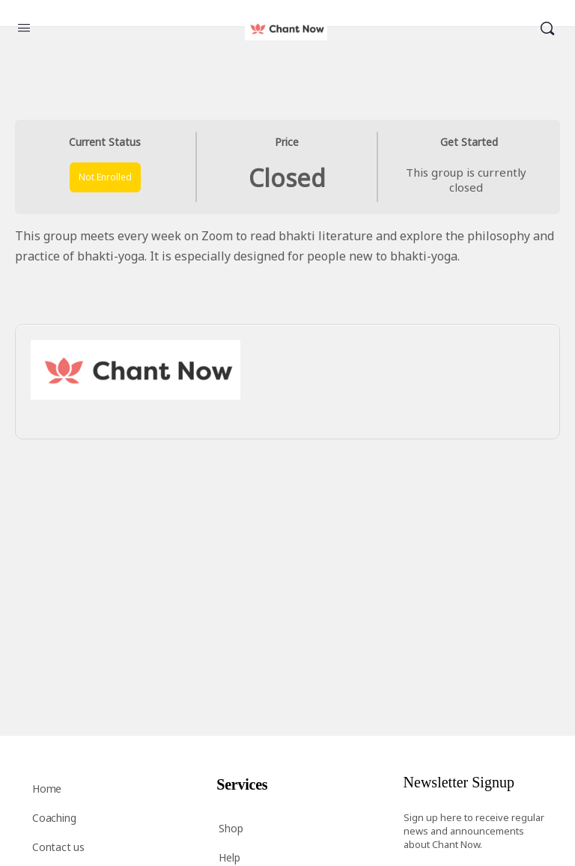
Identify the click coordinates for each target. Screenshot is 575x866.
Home (46, 788)
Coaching (54, 818)
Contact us (58, 847)
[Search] (547, 29)
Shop (231, 828)
